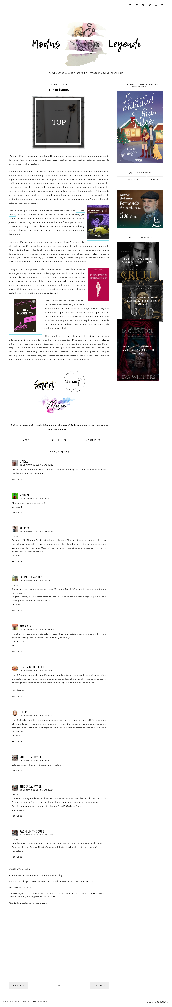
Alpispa (25, 528)
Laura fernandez (31, 577)
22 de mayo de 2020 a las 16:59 (36, 498)
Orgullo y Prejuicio (99, 171)
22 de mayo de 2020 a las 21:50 (36, 670)
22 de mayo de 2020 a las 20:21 (36, 580)
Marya (24, 461)
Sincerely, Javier (31, 757)
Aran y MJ (26, 626)
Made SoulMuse (157, 1002)
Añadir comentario (19, 869)
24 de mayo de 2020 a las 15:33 (36, 760)
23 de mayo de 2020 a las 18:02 (36, 715)
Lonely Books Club (32, 667)
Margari (25, 495)
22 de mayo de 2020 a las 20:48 (37, 629)
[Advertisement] (140, 408)
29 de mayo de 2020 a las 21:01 (36, 835)
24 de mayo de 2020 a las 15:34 (36, 790)
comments (92, 440)
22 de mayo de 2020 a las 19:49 (36, 531)
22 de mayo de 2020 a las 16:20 (36, 465)
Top (27, 440)
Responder (18, 479)
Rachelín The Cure (32, 831)
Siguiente (18, 985)
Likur (23, 712)
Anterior (99, 985)
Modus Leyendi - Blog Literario (30, 1002)
